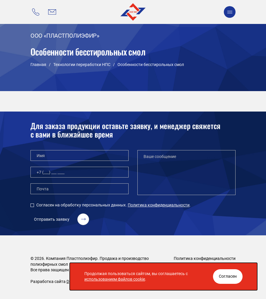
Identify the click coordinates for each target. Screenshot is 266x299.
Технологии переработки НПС (81, 64)
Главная (38, 64)
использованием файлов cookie (114, 279)
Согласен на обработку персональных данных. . (113, 205)
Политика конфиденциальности (159, 205)
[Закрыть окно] (228, 276)
